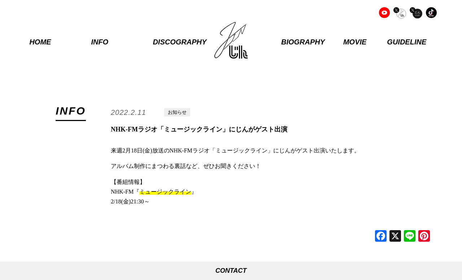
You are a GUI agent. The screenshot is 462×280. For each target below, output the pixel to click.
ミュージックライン (165, 192)
